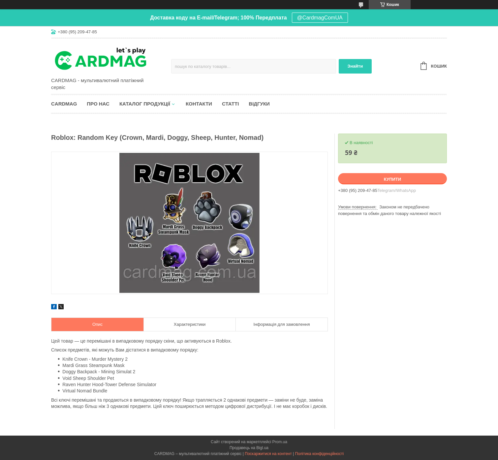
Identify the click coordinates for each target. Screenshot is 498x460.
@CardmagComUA (320, 17)
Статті (230, 103)
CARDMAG (64, 103)
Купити (392, 179)
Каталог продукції (144, 103)
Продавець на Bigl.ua (249, 447)
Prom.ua (279, 442)
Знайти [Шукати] (355, 66)
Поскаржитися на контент (268, 453)
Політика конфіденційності (319, 453)
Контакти (199, 103)
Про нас (98, 103)
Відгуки (259, 103)
